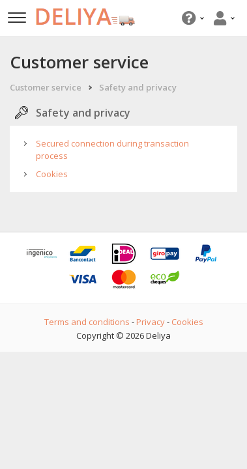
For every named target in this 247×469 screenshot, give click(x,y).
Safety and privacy (138, 87)
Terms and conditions (87, 322)
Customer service (45, 87)
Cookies (52, 174)
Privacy (150, 322)
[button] (191, 18)
